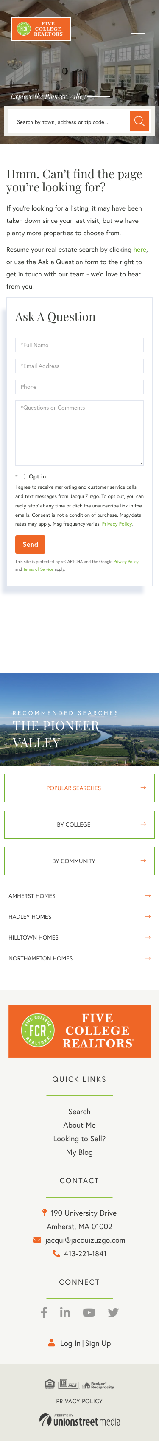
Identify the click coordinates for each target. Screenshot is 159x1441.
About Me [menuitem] (79, 1125)
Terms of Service (38, 569)
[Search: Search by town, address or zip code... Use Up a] (79, 121)
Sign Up (98, 1343)
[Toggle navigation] (137, 29)
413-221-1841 (85, 1253)
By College (74, 824)
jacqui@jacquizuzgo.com (85, 1240)
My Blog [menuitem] (79, 1152)
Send (30, 544)
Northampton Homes (40, 958)
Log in (70, 1343)
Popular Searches (74, 788)
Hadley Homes (29, 916)
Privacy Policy (117, 524)
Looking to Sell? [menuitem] (79, 1138)
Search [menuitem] (79, 1111)
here (139, 249)
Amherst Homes (32, 896)
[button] (139, 121)
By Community (73, 861)
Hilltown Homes (33, 937)
